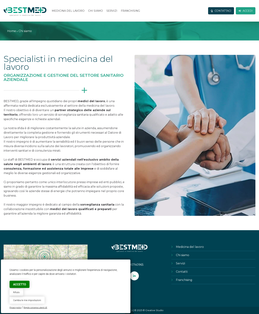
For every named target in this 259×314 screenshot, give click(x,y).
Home (11, 31)
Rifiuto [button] (16, 292)
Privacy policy (16, 307)
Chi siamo (182, 255)
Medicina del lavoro (190, 247)
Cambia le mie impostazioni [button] (27, 300)
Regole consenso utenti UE (35, 307)
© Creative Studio (153, 310)
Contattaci (221, 10)
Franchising (184, 280)
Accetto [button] (19, 284)
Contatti (182, 271)
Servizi (180, 263)
